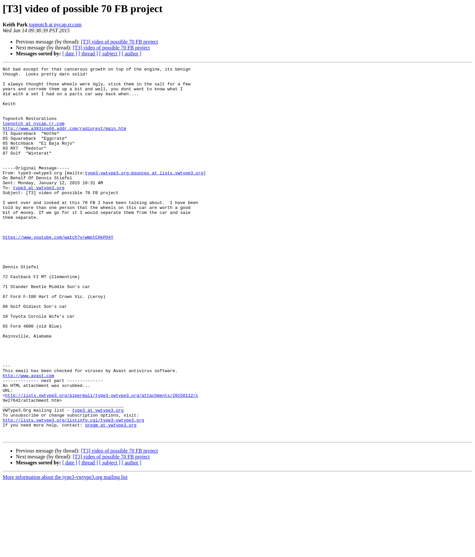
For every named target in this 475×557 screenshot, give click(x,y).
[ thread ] (88, 53)
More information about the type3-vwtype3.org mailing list (65, 551)
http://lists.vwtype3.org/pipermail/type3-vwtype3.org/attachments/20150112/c (101, 461)
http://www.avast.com (28, 438)
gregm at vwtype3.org (111, 497)
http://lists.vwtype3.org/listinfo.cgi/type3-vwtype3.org (73, 491)
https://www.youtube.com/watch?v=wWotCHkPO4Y (58, 272)
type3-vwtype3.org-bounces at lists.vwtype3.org (144, 194)
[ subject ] (109, 53)
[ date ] (69, 53)
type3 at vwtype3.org (38, 212)
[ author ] (132, 53)
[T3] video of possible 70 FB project (119, 41)
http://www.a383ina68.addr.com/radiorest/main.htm (64, 141)
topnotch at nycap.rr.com (55, 24)
